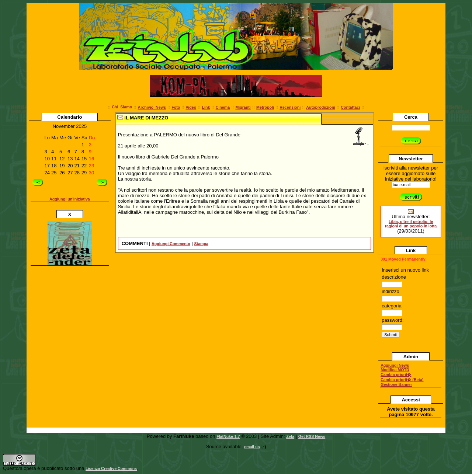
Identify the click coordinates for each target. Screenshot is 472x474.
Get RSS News (311, 436)
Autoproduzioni (320, 107)
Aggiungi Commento (171, 243)
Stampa (201, 243)
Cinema (223, 107)
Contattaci (350, 107)
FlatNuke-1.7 (228, 436)
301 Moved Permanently (403, 259)
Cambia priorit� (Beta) (402, 379)
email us (252, 447)
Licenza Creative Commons (111, 468)
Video (190, 107)
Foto (175, 107)
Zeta (290, 436)
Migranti (242, 107)
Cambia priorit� (396, 374)
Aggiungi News (395, 365)
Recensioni (290, 107)
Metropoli (265, 107)
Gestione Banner (396, 384)
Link (206, 107)
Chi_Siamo (122, 107)
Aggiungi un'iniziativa (69, 199)
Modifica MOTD (395, 369)
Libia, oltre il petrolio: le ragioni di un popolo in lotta (411, 223)
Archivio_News (152, 107)
